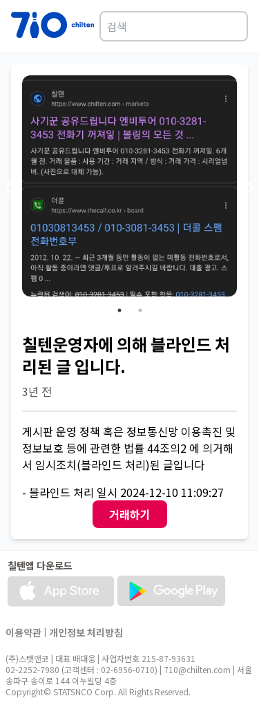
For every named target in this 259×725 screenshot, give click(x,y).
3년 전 (37, 391)
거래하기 (130, 514)
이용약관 (23, 632)
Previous (12, 188)
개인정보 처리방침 (86, 632)
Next (247, 188)
